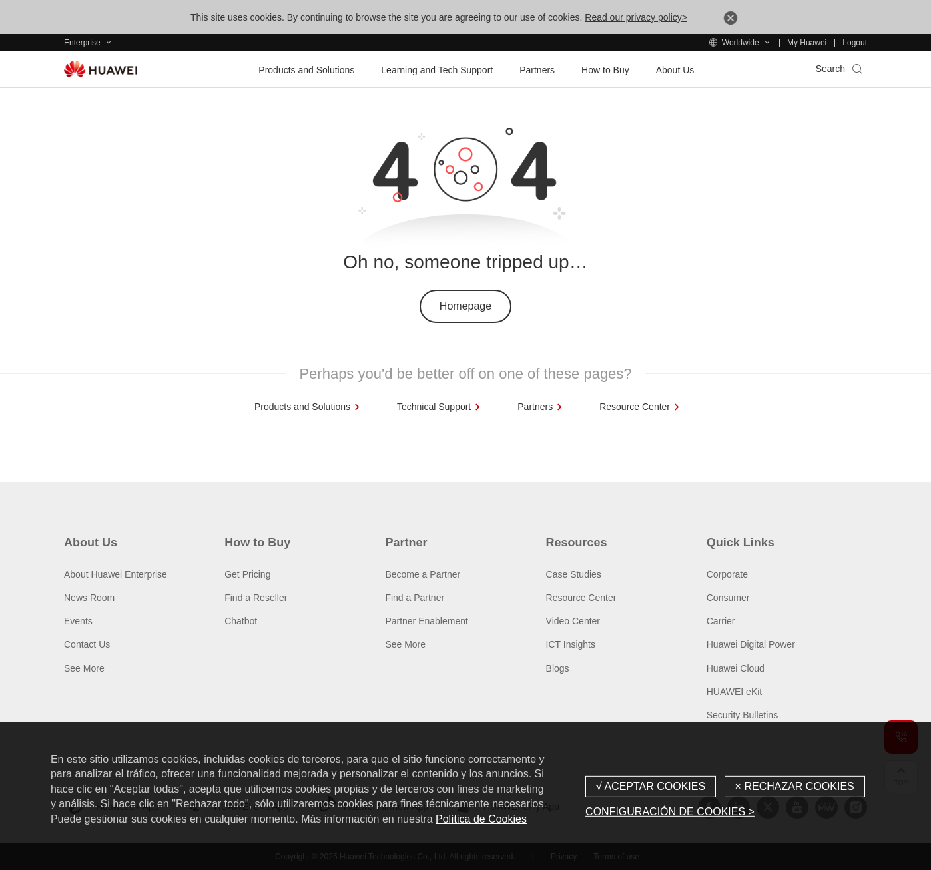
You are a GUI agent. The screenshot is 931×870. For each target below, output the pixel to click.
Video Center (573, 621)
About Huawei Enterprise (115, 574)
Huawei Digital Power (751, 644)
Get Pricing (247, 574)
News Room (89, 597)
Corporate (727, 574)
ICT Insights (570, 644)
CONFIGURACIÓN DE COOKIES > (670, 811)
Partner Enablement (426, 621)
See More (84, 668)
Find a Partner (414, 597)
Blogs (557, 668)
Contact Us (87, 644)
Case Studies (573, 574)
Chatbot (240, 621)
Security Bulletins (742, 715)
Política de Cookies (481, 819)
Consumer (728, 597)
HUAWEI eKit (735, 691)
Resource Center (581, 597)
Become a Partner (422, 574)
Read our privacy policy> (636, 17)
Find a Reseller (255, 597)
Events (78, 621)
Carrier (721, 621)
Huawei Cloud (736, 668)
